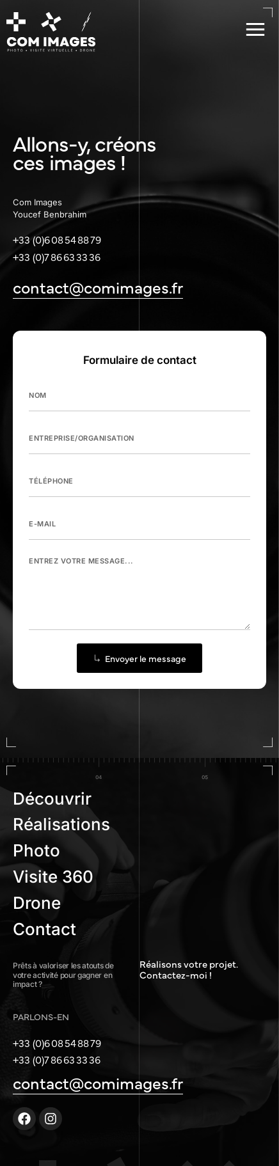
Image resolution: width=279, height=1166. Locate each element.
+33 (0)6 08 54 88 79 (57, 239)
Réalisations (61, 824)
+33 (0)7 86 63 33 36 (56, 256)
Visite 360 (53, 876)
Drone (37, 903)
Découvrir (52, 798)
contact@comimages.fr (98, 286)
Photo (36, 850)
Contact (44, 929)
